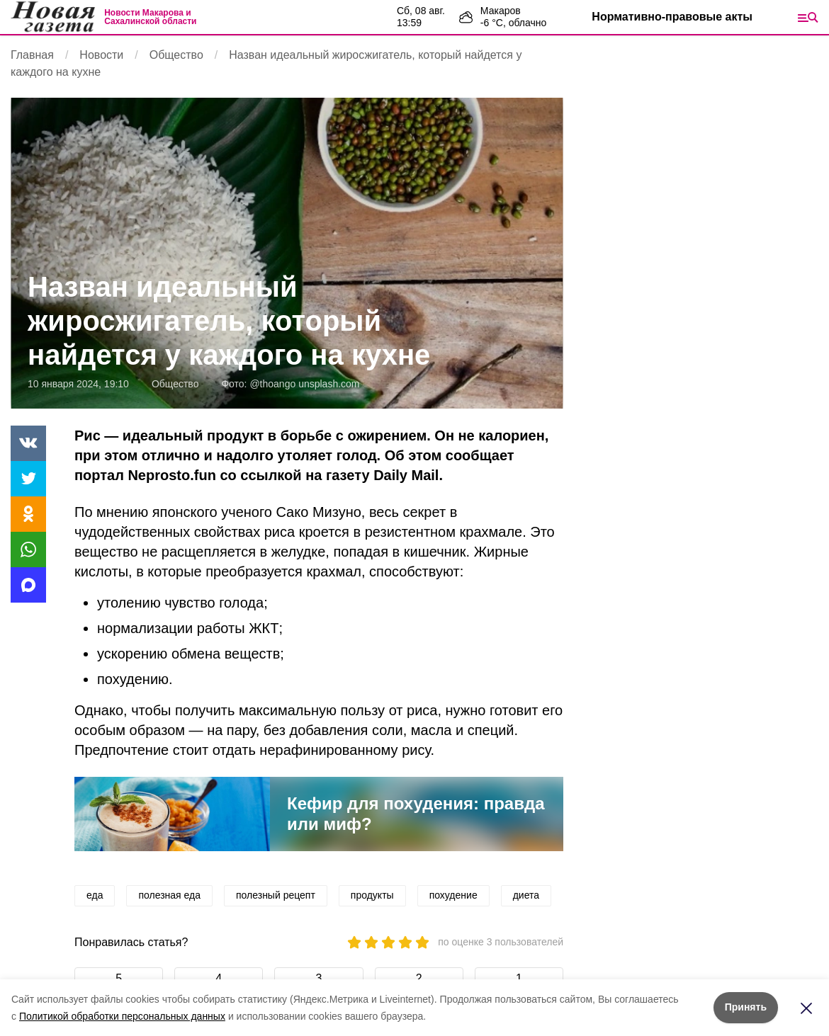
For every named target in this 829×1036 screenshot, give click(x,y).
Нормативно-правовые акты (672, 17)
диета (526, 895)
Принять (746, 1007)
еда (94, 895)
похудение (453, 895)
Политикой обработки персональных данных (122, 1016)
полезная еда (169, 895)
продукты (372, 895)
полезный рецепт (275, 895)
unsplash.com (328, 383)
